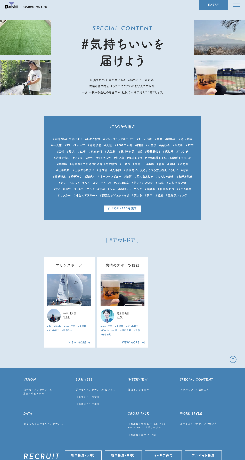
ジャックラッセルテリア (119, 139)
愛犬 (72, 151)
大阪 (109, 145)
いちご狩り (93, 139)
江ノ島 (120, 158)
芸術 (61, 151)
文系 (115, 292)
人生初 (111, 151)
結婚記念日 (62, 158)
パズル (179, 145)
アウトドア (53, 292)
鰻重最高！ (153, 151)
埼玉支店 (186, 139)
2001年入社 (124, 145)
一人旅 (57, 145)
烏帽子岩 (95, 145)
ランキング (104, 158)
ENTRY (213, 5)
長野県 (165, 145)
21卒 (82, 151)
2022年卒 (70, 288)
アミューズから (84, 158)
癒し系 (169, 151)
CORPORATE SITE (191, 448)
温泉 (137, 292)
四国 (140, 145)
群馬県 (171, 139)
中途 (159, 139)
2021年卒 (107, 288)
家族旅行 (96, 151)
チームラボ (145, 139)
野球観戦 (107, 296)
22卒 (190, 145)
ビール (105, 292)
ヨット (58, 288)
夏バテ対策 (127, 151)
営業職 (83, 288)
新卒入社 (68, 292)
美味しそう (135, 158)
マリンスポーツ (76, 145)
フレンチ (183, 151)
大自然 (152, 145)
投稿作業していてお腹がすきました (169, 158)
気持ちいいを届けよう (68, 139)
